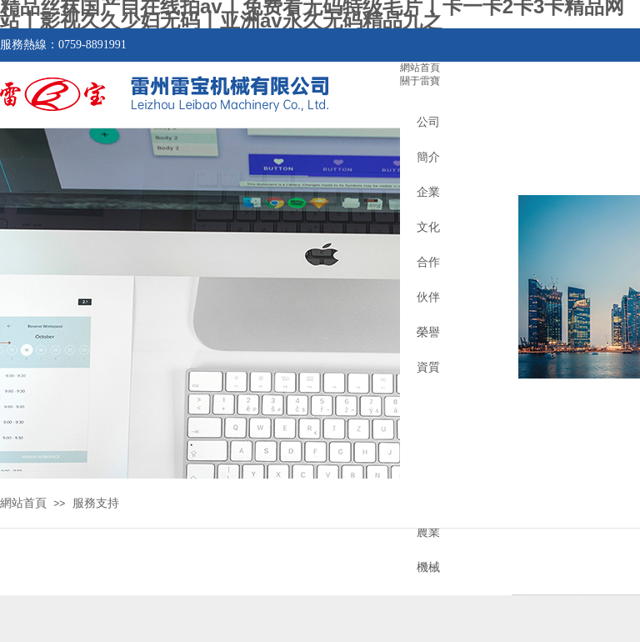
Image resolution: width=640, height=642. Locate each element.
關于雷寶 (420, 81)
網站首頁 (420, 67)
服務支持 (95, 503)
